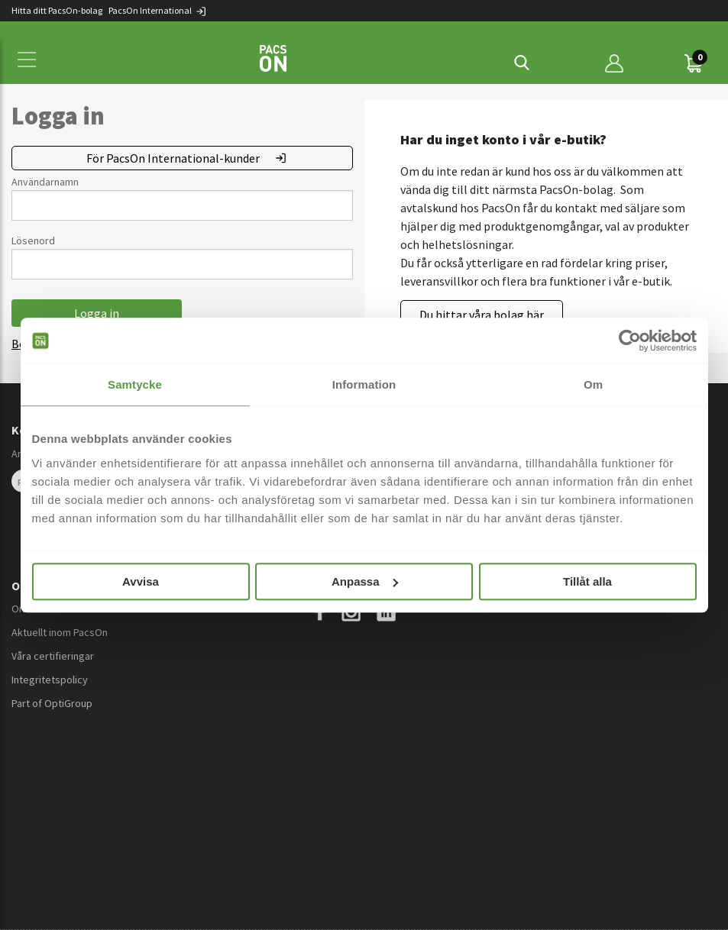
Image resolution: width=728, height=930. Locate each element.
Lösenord (33, 240)
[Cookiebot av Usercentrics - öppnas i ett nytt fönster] (630, 340)
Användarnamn (45, 182)
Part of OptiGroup (51, 703)
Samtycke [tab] (135, 384)
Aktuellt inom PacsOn (59, 632)
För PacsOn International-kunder (173, 158)
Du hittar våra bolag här (481, 314)
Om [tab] (593, 384)
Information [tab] (364, 384)
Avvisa (140, 581)
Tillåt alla (587, 581)
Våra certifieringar (52, 656)
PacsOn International (157, 10)
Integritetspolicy (49, 679)
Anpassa (365, 581)
